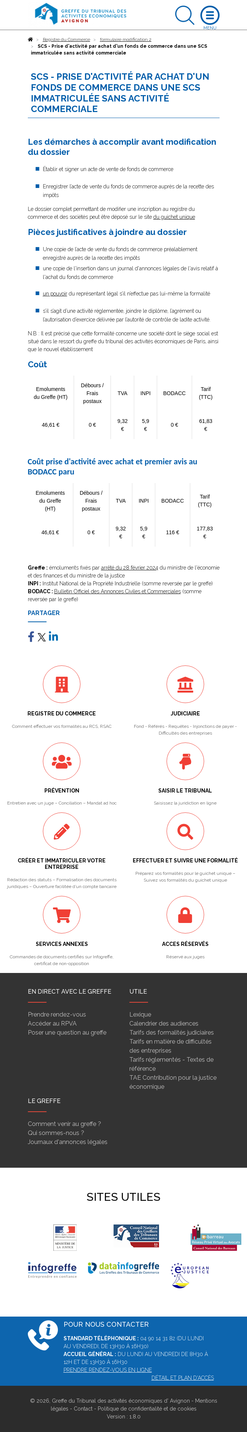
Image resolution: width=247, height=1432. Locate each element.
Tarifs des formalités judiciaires (171, 1032)
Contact (83, 1409)
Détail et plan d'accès (183, 1378)
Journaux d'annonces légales (68, 1142)
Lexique (140, 1014)
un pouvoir (55, 294)
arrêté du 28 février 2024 (129, 568)
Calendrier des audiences (164, 1023)
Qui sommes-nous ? (56, 1133)
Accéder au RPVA (52, 1023)
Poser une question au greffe (67, 1032)
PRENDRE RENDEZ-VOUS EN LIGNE (108, 1370)
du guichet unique (174, 217)
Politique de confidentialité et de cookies (147, 1409)
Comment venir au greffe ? (64, 1123)
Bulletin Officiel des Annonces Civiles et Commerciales (117, 591)
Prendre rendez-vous (57, 1014)
